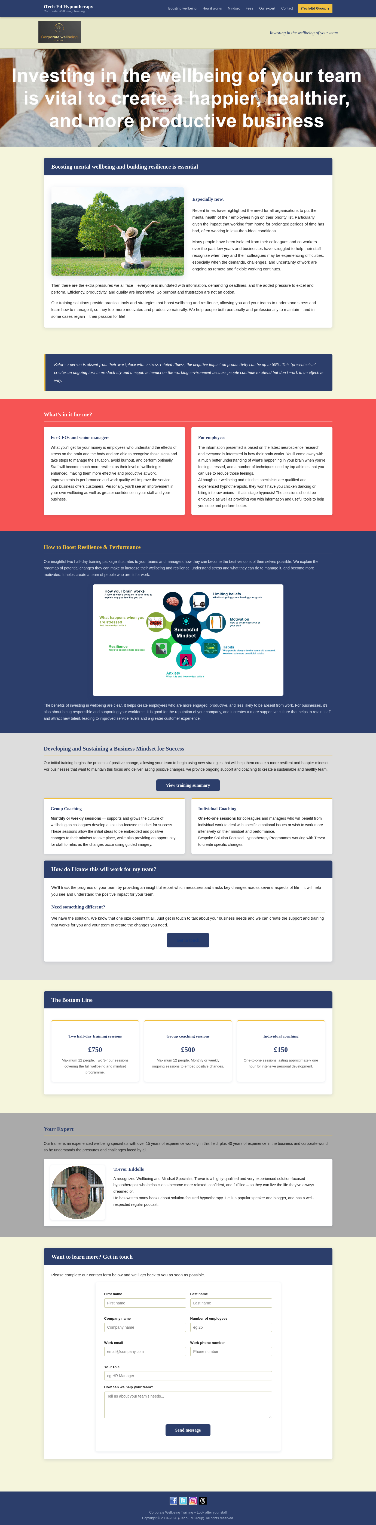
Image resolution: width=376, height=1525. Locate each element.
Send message (188, 1430)
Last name (199, 1294)
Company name (117, 1318)
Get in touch (187, 940)
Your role (112, 1367)
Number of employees (209, 1318)
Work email (113, 1343)
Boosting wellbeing (182, 8)
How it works (212, 8)
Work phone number (207, 1343)
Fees (249, 8)
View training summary (188, 785)
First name (113, 1294)
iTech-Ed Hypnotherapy (68, 8)
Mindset (234, 8)
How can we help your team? (128, 1387)
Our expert (267, 8)
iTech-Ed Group (313, 8)
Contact (287, 8)
